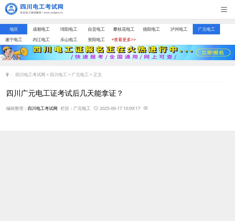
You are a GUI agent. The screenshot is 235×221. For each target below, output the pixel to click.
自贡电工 (96, 29)
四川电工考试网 (30, 74)
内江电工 (41, 39)
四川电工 (58, 74)
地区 (13, 29)
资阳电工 (96, 39)
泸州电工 (179, 29)
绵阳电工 (68, 29)
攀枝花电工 (124, 29)
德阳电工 (151, 29)
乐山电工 (68, 39)
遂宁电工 (13, 39)
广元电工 (206, 29)
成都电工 (41, 29)
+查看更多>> (123, 39)
